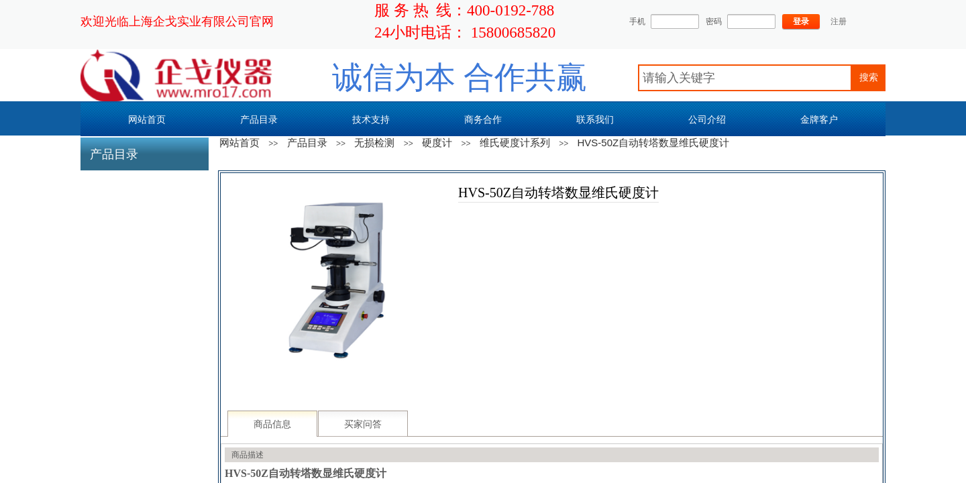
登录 (801, 21)
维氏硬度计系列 (515, 142)
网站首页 (239, 142)
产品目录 (307, 142)
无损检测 (374, 142)
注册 (838, 21)
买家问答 (363, 424)
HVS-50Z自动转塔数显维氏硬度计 (654, 142)
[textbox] (745, 77)
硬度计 (437, 142)
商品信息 (272, 424)
